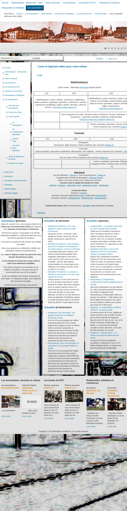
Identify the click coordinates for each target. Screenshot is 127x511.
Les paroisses (69, 3)
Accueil (5, 3)
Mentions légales (11, 193)
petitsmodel (101, 195)
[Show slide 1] (105, 48)
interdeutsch (104, 185)
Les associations (34, 8)
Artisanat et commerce (109, 3)
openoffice (86, 206)
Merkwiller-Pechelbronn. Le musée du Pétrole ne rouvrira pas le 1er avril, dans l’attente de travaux (63, 274)
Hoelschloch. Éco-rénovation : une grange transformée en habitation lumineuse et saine (61, 315)
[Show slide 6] (122, 48)
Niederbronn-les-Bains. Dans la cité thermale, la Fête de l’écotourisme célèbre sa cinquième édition (104, 251)
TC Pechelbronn (16, 124)
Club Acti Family (29, 385)
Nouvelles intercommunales (15, 181)
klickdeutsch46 (74, 198)
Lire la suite (5, 416)
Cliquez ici (73, 175)
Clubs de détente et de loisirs (16, 158)
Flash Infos (9, 172)
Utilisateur (9, 185)
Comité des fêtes (15, 112)
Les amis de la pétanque (16, 147)
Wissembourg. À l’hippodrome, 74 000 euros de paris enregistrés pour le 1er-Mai (106, 282)
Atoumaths (84, 87)
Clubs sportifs (13, 116)
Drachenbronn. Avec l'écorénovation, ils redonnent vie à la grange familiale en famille (63, 345)
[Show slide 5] (119, 48)
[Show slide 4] (115, 48)
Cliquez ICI (109, 145)
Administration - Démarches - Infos (27, 3)
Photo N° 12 (70, 388)
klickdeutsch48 (87, 198)
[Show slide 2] (109, 48)
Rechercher (5, 58)
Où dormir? (91, 388)
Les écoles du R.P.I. (87, 3)
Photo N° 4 (49, 388)
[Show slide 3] (112, 48)
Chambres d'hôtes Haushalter (113, 393)
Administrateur (10, 189)
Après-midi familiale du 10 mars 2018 (29, 390)
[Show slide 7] (125, 48)
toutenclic (62, 185)
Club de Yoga (15, 140)
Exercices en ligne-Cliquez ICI (65, 107)
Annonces (9, 176)
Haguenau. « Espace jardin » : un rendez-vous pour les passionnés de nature (104, 335)
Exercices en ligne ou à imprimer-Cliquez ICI (96, 119)
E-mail (39, 75)
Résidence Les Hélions (93, 392)
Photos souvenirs (51, 385)
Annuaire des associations (13, 107)
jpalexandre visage (89, 185)
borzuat (83, 193)
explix (82, 195)
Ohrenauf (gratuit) (96, 178)
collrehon (53, 185)
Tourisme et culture (15, 163)
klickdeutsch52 (101, 198)
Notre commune (53, 3)
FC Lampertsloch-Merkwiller (16, 131)
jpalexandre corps (74, 185)
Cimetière (105, 59)
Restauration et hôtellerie (13, 8)
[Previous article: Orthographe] (41, 213)
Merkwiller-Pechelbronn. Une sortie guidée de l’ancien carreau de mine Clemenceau (62, 228)
